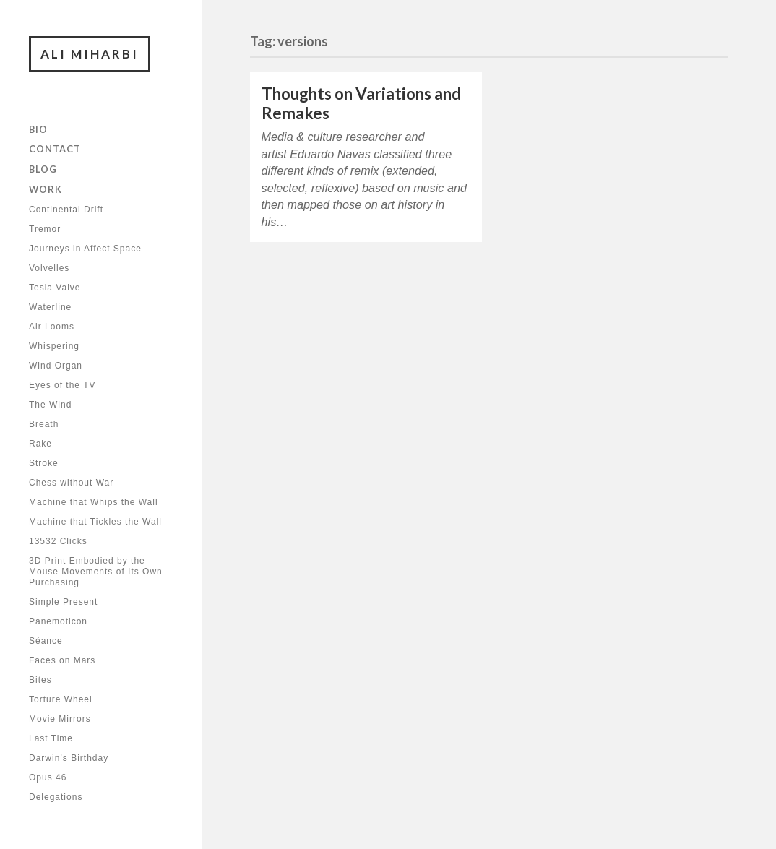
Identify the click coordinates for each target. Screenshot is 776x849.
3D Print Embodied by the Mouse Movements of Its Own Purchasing (96, 571)
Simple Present (63, 602)
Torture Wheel (60, 699)
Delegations (55, 797)
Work (45, 189)
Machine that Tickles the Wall (95, 522)
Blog (43, 169)
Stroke (44, 463)
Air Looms (51, 327)
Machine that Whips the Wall (93, 502)
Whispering (54, 346)
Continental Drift (66, 209)
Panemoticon (58, 621)
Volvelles (49, 268)
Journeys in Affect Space (85, 249)
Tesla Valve (54, 288)
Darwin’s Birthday (68, 758)
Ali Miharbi (89, 53)
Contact (55, 149)
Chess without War (71, 483)
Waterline (50, 307)
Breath (44, 424)
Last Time (51, 738)
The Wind (50, 405)
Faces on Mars (62, 660)
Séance (46, 641)
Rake (40, 444)
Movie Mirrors (60, 719)
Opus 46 (47, 777)
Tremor (45, 229)
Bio (38, 129)
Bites (40, 680)
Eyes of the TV (62, 385)
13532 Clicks (58, 541)
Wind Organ (55, 366)
